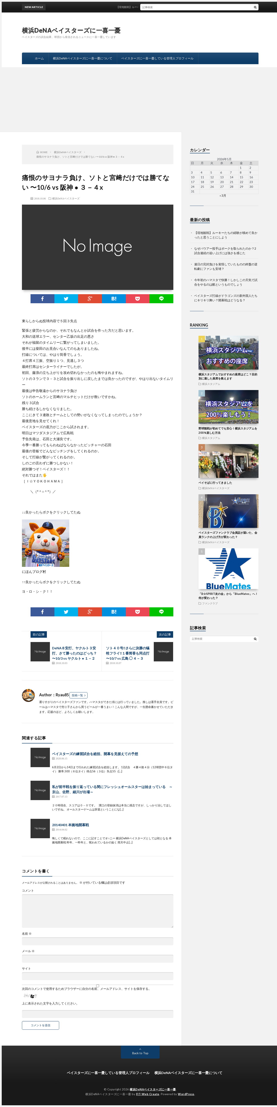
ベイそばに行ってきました (215, 482)
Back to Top (140, 1053)
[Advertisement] (140, 99)
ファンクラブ (210, 603)
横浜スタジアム (211, 383)
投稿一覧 (77, 695)
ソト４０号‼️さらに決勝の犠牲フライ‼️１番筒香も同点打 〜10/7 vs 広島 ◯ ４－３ (127, 653)
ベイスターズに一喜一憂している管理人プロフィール (157, 58)
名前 (27, 933)
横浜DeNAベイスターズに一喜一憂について (82, 58)
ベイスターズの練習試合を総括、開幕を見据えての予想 (95, 754)
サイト (26, 968)
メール (28, 951)
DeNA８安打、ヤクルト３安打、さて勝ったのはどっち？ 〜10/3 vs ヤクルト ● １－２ (74, 653)
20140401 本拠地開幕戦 (70, 825)
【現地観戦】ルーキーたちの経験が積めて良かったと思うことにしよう (163, 7)
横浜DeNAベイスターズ (66, 198)
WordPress (186, 1094)
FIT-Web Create (147, 1094)
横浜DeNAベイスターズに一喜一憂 (71, 30)
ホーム (39, 58)
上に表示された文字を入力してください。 (50, 1003)
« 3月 (223, 195)
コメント (28, 890)
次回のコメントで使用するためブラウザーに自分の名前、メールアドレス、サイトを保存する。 (86, 988)
